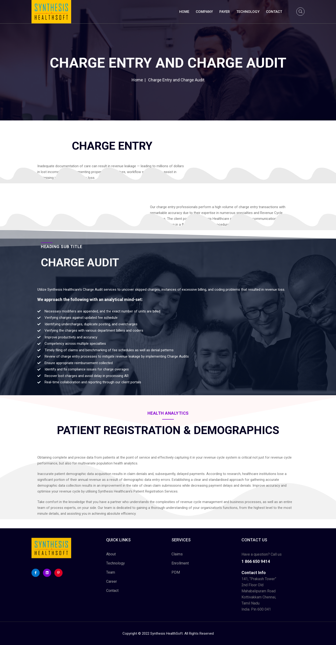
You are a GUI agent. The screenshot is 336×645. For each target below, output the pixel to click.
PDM (176, 576)
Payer (224, 12)
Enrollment (180, 567)
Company (204, 12)
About (111, 558)
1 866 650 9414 (256, 565)
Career (111, 585)
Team (110, 576)
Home (184, 12)
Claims (177, 558)
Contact (274, 12)
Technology (247, 12)
